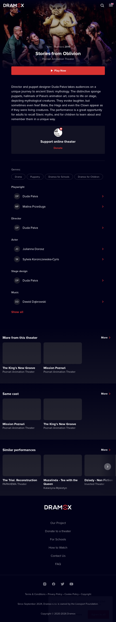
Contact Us (58, 556)
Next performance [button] (107, 474)
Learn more (75, 611)
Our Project (58, 523)
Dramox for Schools (58, 176)
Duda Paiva (26, 196)
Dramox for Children (88, 176)
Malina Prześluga (29, 206)
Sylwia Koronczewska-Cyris (36, 259)
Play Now (60, 71)
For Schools (58, 539)
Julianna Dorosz (29, 249)
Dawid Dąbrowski (30, 302)
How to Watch (58, 547)
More (104, 337)
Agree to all (98, 611)
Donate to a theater (58, 531)
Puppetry (35, 176)
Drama (18, 176)
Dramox (13, 5)
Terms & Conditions (35, 594)
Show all (17, 312)
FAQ (58, 564)
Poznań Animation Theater (58, 59)
